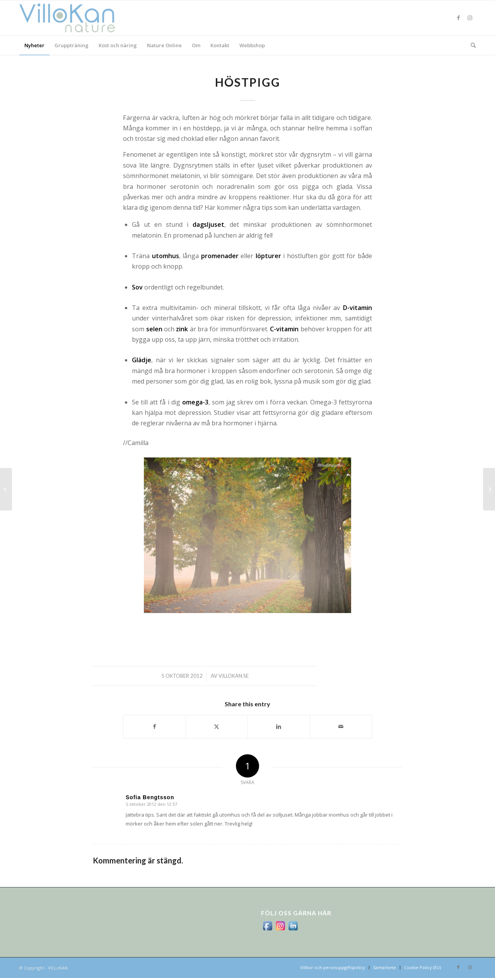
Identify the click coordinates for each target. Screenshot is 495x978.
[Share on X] (217, 726)
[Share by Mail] (341, 726)
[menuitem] (34, 45)
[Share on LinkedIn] (279, 726)
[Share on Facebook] (154, 726)
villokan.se (233, 676)
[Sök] (471, 45)
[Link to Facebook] (458, 18)
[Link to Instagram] (470, 18)
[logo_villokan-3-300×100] (71, 17)
